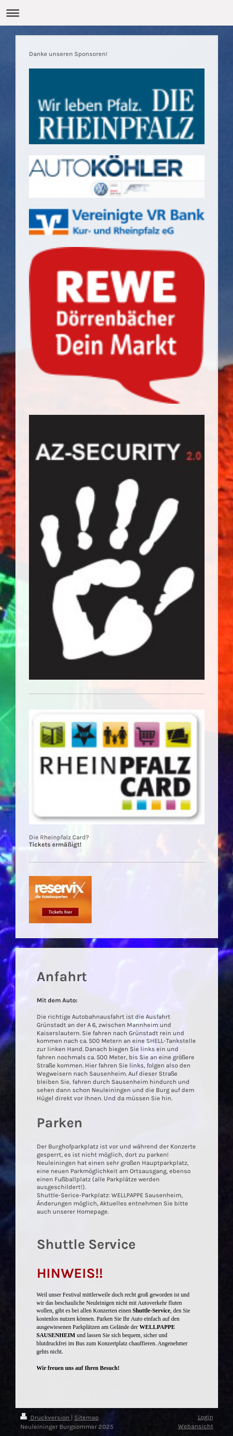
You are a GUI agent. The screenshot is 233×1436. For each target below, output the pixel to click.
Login (205, 1417)
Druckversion (45, 1417)
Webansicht (195, 1426)
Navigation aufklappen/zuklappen (116, 12)
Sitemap (86, 1417)
